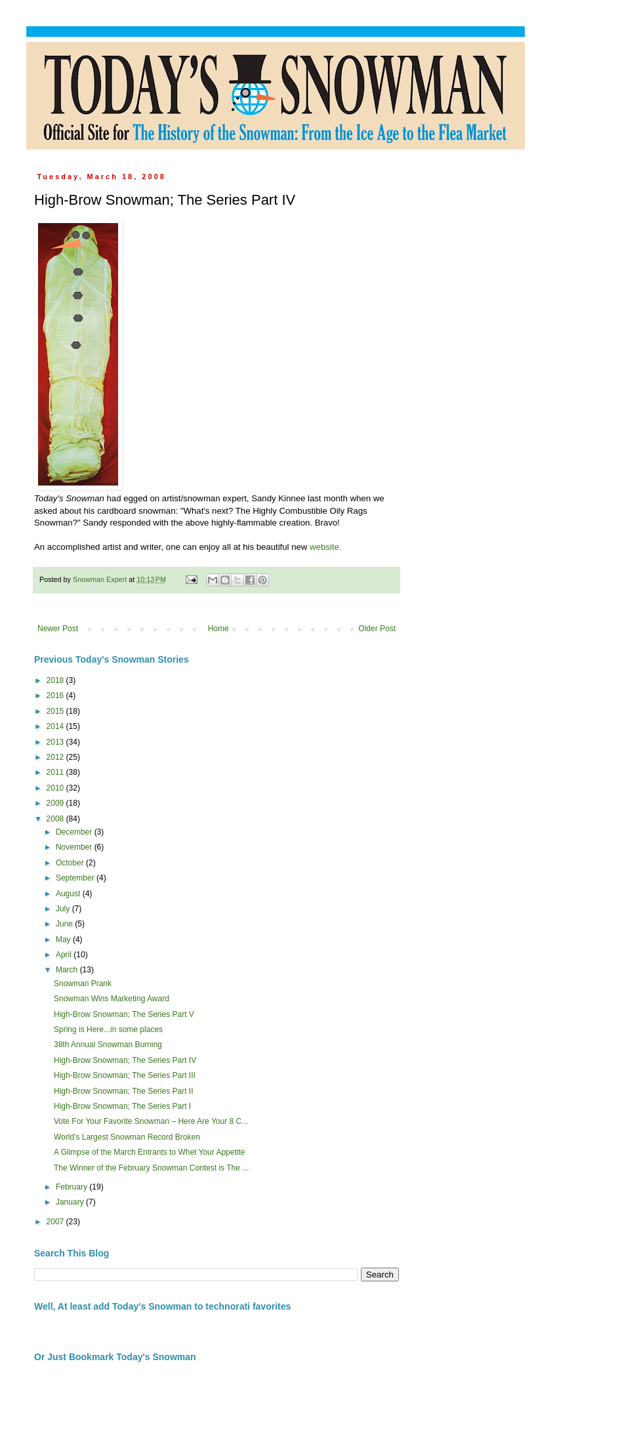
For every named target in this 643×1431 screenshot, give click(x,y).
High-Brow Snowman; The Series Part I (122, 1106)
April (64, 954)
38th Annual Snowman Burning (108, 1044)
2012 (56, 757)
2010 (56, 788)
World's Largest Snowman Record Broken (127, 1137)
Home (218, 628)
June (65, 923)
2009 (56, 803)
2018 (56, 680)
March (68, 969)
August (69, 893)
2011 (56, 772)
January (71, 1202)
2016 (56, 695)
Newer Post (57, 628)
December (75, 832)
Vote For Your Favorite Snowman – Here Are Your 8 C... (151, 1121)
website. (325, 547)
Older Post (377, 628)
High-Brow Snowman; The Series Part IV (125, 1060)
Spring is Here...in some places (108, 1029)
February (72, 1187)
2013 (56, 742)
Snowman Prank (83, 983)
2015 (56, 711)
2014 (56, 726)
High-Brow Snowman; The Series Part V (124, 1014)
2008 (56, 818)
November (75, 847)
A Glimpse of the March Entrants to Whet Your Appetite (149, 1152)
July (64, 908)
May (64, 939)
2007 (56, 1221)
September (76, 877)
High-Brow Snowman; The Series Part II (124, 1091)
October (71, 862)
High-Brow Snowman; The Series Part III (125, 1075)
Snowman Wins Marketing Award (111, 998)
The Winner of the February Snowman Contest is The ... (151, 1167)
